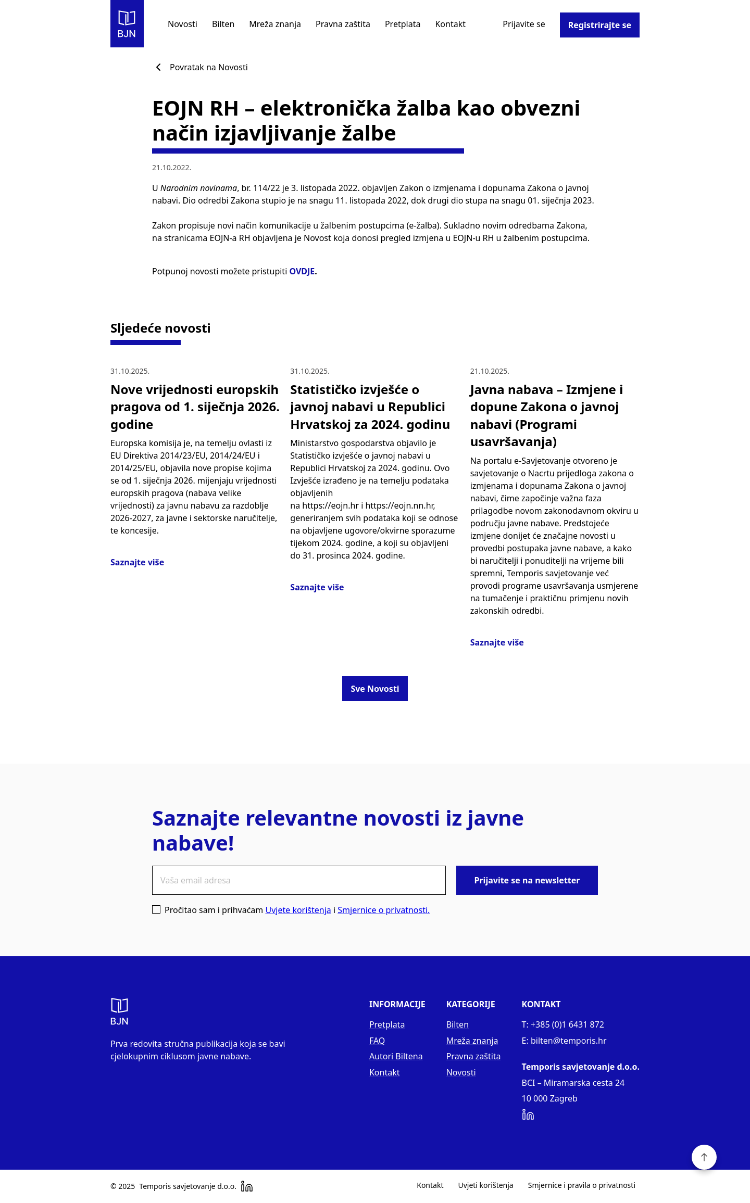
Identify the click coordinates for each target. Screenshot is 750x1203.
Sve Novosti (375, 688)
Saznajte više (137, 562)
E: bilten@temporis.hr (564, 1040)
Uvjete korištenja (298, 910)
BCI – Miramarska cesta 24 (573, 1082)
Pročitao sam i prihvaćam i (291, 910)
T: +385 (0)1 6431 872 (563, 1024)
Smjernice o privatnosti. (384, 910)
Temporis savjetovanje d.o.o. (187, 1186)
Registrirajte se (599, 25)
